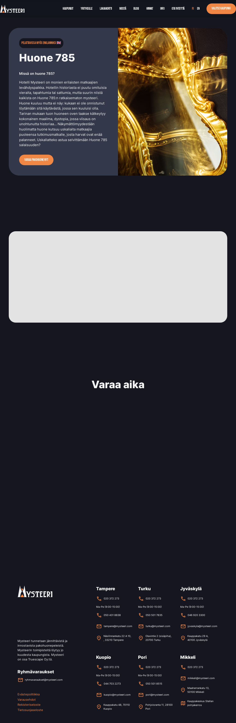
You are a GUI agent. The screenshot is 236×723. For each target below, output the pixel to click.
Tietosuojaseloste (30, 710)
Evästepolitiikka (29, 694)
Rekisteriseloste (29, 704)
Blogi (136, 8)
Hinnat (149, 8)
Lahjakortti (106, 8)
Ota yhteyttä (178, 8)
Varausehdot (27, 699)
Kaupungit (68, 8)
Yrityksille (86, 8)
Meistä (122, 8)
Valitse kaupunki (221, 8)
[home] (12, 9)
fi (193, 8)
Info (162, 8)
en (198, 8)
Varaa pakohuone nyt (36, 160)
